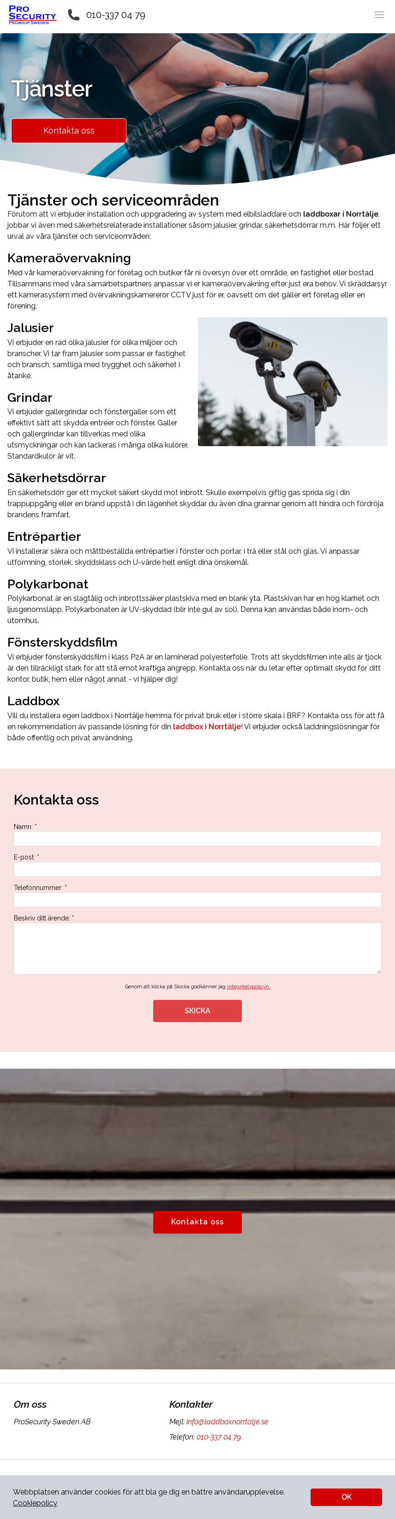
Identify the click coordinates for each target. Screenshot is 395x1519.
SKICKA (197, 1010)
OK (346, 1497)
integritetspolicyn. (248, 987)
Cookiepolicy (35, 1503)
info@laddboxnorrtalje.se (227, 1421)
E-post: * (197, 865)
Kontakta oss (69, 130)
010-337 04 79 (115, 14)
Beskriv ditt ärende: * (197, 944)
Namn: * (197, 834)
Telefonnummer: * (197, 895)
